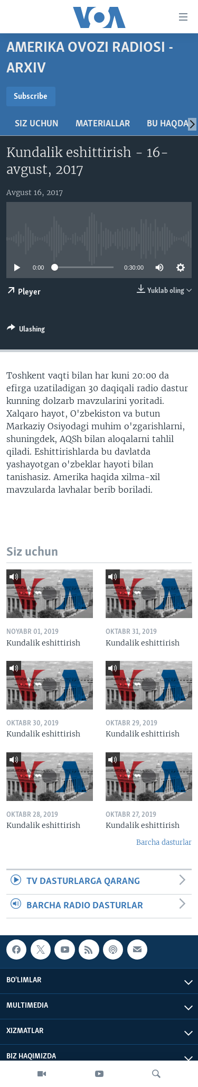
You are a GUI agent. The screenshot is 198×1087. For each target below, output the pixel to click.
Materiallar (103, 124)
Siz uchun (37, 124)
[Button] (26, 331)
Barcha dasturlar (164, 842)
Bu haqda (167, 124)
